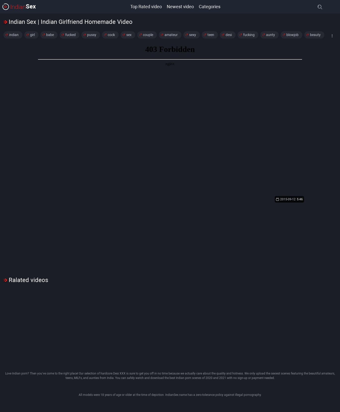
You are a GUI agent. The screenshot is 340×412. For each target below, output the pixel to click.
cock (111, 35)
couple (148, 35)
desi (229, 35)
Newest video (180, 6)
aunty (270, 35)
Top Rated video (146, 6)
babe (50, 35)
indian (14, 35)
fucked (70, 35)
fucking (249, 35)
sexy (192, 35)
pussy (91, 35)
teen (210, 35)
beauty (315, 35)
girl (32, 35)
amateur (171, 35)
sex (129, 35)
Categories (209, 6)
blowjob (292, 35)
